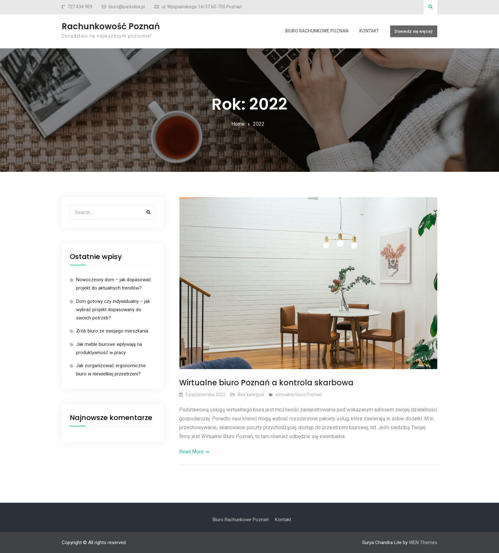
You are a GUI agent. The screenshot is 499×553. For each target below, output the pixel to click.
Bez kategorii (251, 394)
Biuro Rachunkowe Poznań (316, 30)
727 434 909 (79, 7)
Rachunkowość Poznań (111, 26)
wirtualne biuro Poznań (299, 394)
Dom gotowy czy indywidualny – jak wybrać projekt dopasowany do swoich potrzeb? (113, 309)
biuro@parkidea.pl (127, 7)
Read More (191, 452)
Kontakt (369, 30)
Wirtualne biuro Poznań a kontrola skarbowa (266, 382)
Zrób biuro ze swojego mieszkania (112, 331)
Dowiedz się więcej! (414, 31)
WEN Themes (423, 542)
